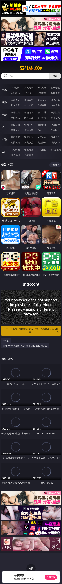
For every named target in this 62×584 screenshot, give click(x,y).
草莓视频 (42, 149)
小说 (4, 139)
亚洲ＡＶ (15, 99)
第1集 (6, 340)
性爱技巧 (55, 142)
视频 (4, 102)
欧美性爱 (55, 112)
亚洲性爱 (15, 112)
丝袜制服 (28, 105)
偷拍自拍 (28, 112)
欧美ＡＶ (42, 99)
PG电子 (15, 87)
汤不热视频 (55, 149)
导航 (4, 152)
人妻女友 (42, 137)
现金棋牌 (42, 92)
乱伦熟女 (42, 117)
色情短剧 (28, 154)
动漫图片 (55, 124)
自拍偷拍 (28, 99)
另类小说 (28, 142)
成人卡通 (42, 112)
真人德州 (28, 87)
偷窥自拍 (15, 124)
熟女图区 (42, 130)
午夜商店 (28, 149)
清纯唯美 (28, 130)
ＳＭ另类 (55, 105)
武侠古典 (55, 137)
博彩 (4, 90)
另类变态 (55, 117)
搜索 (55, 76)
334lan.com (31, 68)
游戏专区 (55, 87)
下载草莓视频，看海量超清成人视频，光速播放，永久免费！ (32, 330)
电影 (4, 114)
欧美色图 (42, 124)
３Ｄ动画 (55, 99)
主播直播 (42, 105)
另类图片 (55, 130)
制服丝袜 (15, 117)
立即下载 (50, 577)
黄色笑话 (42, 142)
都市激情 (15, 137)
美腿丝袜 (15, 130)
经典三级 (28, 117)
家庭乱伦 (28, 137)
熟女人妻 (15, 105)
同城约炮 (15, 149)
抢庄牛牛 (55, 92)
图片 (4, 127)
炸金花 (28, 92)
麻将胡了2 (15, 92)
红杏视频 (15, 154)
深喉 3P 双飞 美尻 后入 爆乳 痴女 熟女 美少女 (25, 345)
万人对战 (42, 87)
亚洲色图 (28, 124)
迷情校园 (15, 142)
